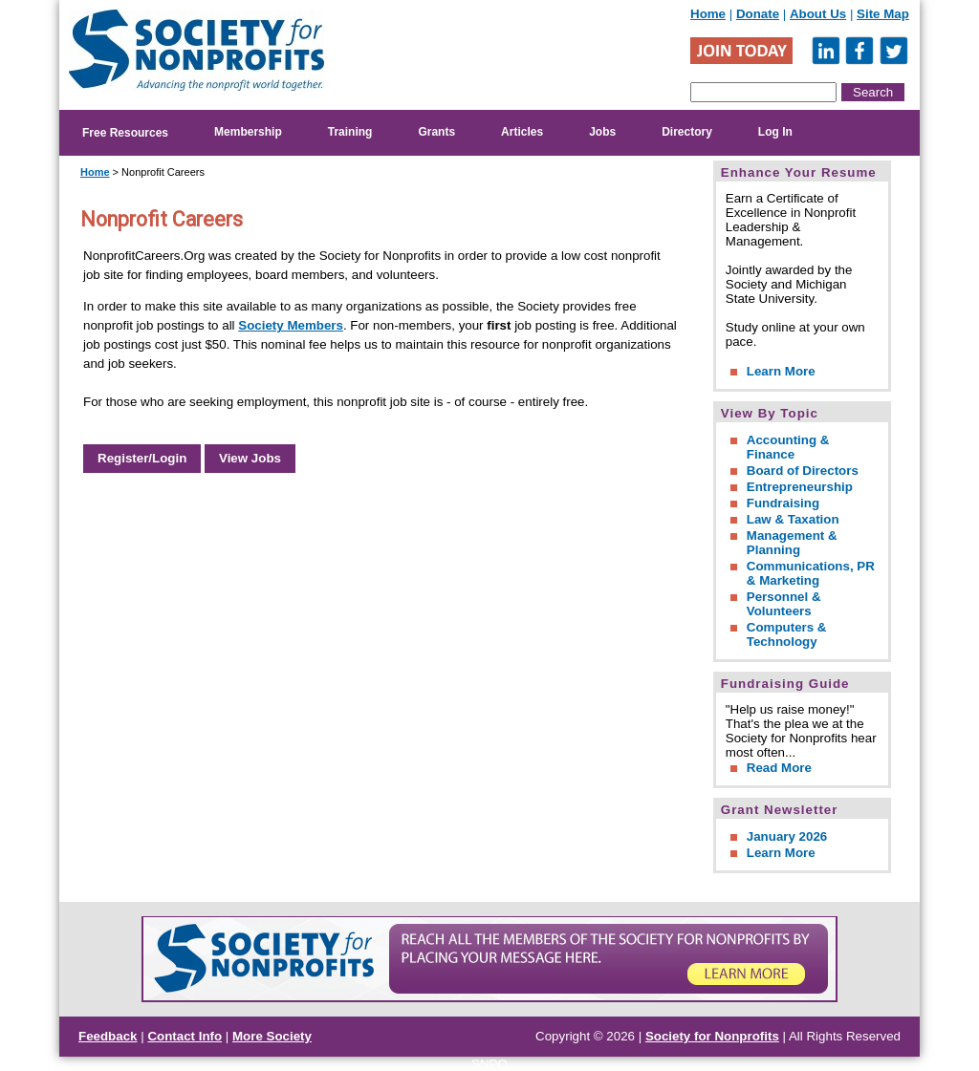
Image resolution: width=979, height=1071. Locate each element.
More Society (272, 1036)
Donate (757, 14)
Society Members (290, 325)
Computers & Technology (787, 634)
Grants (436, 132)
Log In (775, 132)
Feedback (108, 1036)
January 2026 (787, 836)
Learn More (781, 371)
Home (708, 14)
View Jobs (250, 458)
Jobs (602, 132)
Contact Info (184, 1036)
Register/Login (142, 458)
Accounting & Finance (788, 447)
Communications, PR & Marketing (811, 573)
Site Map (883, 14)
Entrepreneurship (800, 487)
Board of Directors (803, 470)
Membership (248, 132)
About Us (818, 14)
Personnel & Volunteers (784, 603)
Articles (522, 132)
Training (350, 132)
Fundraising (783, 503)
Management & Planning (792, 542)
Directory (687, 132)
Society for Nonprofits (712, 1036)
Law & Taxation (793, 519)
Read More (779, 767)
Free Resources (125, 132)
